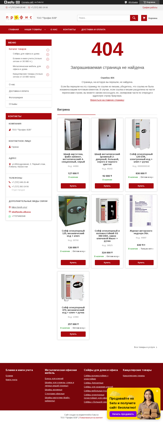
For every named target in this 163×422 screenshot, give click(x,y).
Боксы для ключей (54, 378)
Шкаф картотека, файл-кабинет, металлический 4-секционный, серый (73, 158)
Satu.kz (95, 415)
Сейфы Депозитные (93, 383)
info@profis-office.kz (21, 211)
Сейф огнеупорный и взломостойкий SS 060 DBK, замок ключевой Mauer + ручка (107, 236)
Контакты (69, 29)
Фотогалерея (16, 97)
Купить (73, 186)
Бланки (9, 375)
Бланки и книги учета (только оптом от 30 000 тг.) (27, 60)
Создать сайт (27, 2)
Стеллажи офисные (54, 393)
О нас (53, 29)
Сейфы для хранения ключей (98, 387)
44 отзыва (133, 2)
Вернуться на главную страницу (107, 100)
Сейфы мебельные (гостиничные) (100, 391)
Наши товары (33, 29)
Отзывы (13, 104)
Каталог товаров (17, 49)
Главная (14, 29)
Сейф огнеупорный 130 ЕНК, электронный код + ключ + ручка (141, 158)
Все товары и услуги (144, 347)
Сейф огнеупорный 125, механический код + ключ (73, 233)
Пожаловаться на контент (91, 418)
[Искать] (134, 18)
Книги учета (11, 379)
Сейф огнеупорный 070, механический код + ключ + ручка (73, 310)
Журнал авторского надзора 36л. (141, 232)
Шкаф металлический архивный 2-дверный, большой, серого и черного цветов (107, 159)
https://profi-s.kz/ (19, 207)
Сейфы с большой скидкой (97, 402)
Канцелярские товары (134, 375)
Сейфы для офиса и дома (26, 53)
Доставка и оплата (93, 29)
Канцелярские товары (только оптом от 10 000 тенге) (28, 75)
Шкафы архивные (53, 389)
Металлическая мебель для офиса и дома (27, 67)
